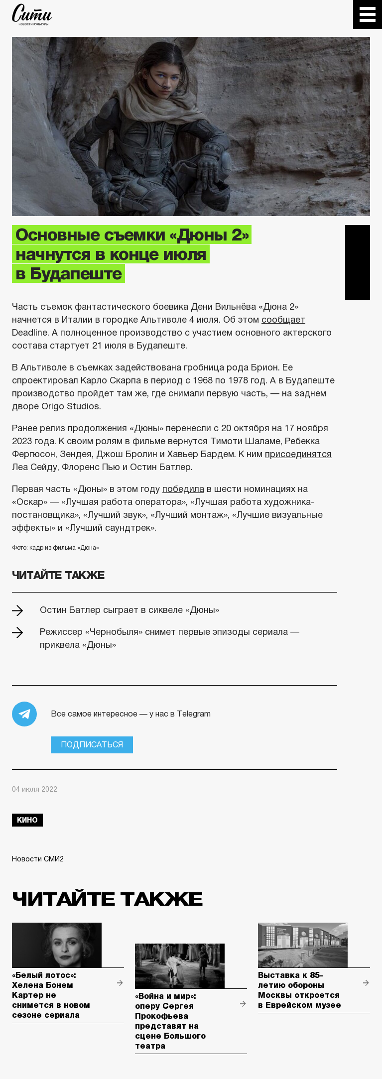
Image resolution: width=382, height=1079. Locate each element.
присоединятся (298, 454)
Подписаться (92, 744)
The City (32, 14)
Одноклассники (357, 287)
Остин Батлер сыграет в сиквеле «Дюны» (129, 610)
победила (183, 489)
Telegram (357, 237)
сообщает (283, 320)
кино (27, 820)
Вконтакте (357, 262)
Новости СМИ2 (38, 859)
